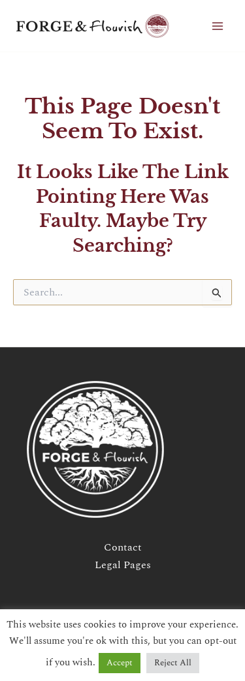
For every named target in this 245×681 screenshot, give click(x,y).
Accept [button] (119, 662)
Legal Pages (123, 565)
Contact (123, 547)
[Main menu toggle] (217, 26)
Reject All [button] (172, 662)
